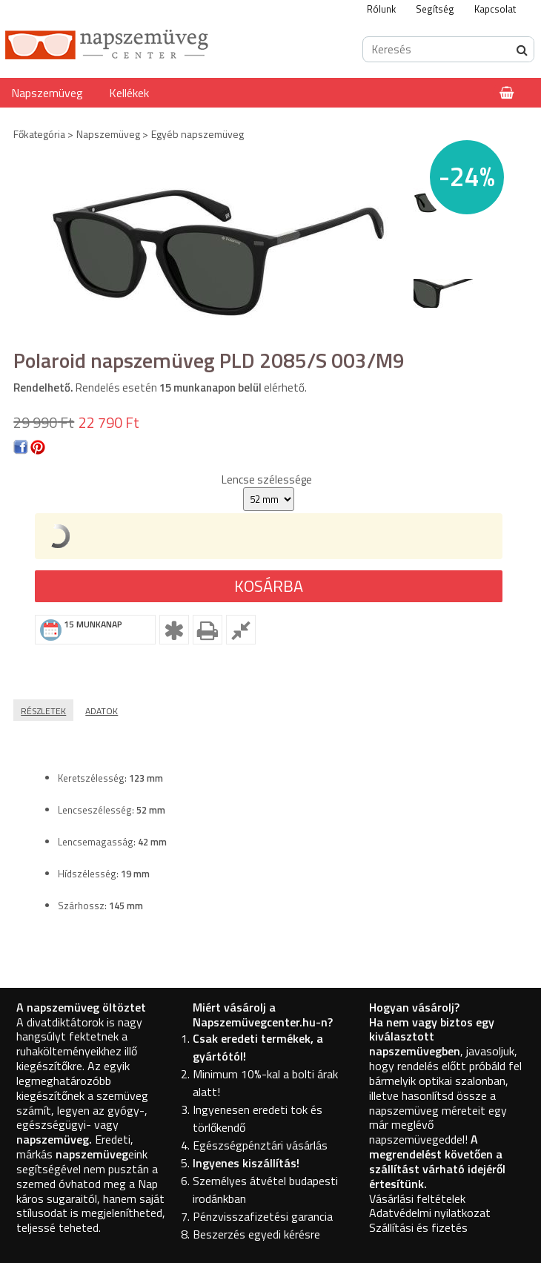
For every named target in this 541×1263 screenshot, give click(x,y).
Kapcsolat (495, 8)
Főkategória (39, 134)
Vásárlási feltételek (417, 1198)
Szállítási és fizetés (418, 1227)
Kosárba (268, 585)
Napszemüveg (47, 93)
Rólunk (381, 8)
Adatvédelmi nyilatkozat (430, 1212)
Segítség (435, 8)
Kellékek (129, 93)
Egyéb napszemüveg (197, 134)
